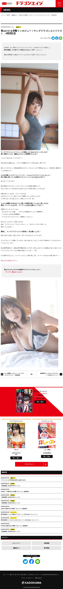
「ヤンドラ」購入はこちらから (13, 272)
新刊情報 (46, 548)
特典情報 (46, 543)
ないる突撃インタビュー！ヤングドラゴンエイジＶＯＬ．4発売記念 (14, 374)
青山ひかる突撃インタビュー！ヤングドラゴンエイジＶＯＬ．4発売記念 (38, 15)
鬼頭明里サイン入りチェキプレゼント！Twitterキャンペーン (49, 374)
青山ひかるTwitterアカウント (9, 260)
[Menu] (59, 3)
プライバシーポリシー (27, 578)
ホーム (3, 15)
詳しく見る (40, 401)
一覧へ (31, 374)
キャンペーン (16, 543)
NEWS (8, 15)
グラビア (9, 3)
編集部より (14, 15)
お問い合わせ (38, 578)
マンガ (4, 3)
